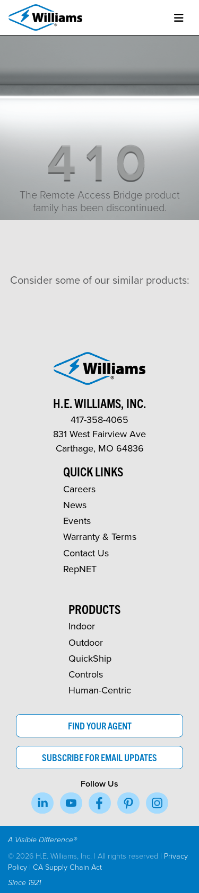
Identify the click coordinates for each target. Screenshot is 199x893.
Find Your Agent (100, 725)
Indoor (81, 626)
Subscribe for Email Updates (99, 757)
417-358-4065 (99, 419)
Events (77, 520)
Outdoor (85, 642)
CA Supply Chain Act (67, 866)
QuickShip (89, 658)
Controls (85, 674)
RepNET (80, 568)
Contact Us (86, 553)
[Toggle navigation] (179, 18)
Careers (79, 488)
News (74, 504)
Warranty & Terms (99, 536)
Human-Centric (99, 690)
